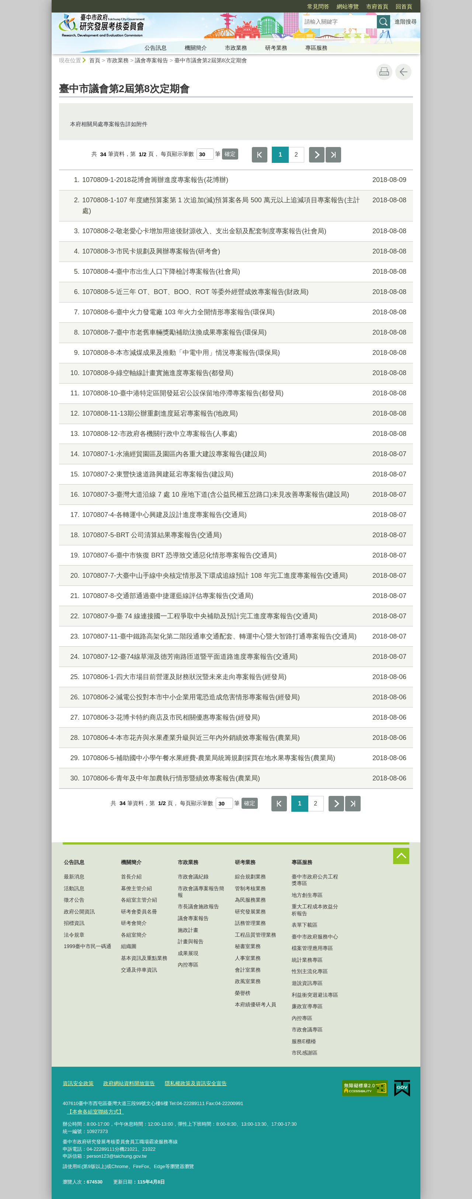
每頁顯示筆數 (177, 154)
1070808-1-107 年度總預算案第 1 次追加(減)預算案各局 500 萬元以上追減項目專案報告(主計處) (235, 204)
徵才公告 (74, 900)
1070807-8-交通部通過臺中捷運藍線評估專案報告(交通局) (235, 596)
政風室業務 (248, 981)
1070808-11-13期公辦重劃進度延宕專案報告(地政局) (235, 413)
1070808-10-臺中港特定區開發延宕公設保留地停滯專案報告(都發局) (235, 393)
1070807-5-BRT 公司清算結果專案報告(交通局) (235, 535)
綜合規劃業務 (250, 877)
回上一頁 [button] (403, 72)
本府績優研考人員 (255, 1004)
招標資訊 (74, 923)
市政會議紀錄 (193, 877)
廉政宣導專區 (307, 1006)
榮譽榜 (242, 993)
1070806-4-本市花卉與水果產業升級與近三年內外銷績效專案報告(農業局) (235, 738)
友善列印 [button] (384, 72)
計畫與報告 (191, 941)
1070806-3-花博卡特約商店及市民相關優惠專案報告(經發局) (235, 717)
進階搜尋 (406, 21)
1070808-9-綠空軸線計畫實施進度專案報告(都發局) (235, 373)
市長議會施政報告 (198, 906)
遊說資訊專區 (307, 983)
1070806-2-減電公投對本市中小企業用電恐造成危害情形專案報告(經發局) (235, 697)
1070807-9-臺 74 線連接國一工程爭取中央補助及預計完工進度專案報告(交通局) (235, 616)
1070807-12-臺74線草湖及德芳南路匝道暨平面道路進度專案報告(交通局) (235, 656)
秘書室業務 (248, 946)
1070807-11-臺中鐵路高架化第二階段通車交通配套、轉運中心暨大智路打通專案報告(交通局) (235, 636)
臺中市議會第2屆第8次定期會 (210, 60)
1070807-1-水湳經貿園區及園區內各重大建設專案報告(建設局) (235, 454)
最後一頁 (333, 154)
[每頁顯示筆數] (205, 154)
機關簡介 (196, 48)
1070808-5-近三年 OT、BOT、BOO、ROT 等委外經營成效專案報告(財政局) (235, 292)
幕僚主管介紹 (136, 888)
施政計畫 (188, 930)
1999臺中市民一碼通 (87, 946)
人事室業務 (248, 958)
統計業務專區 (307, 960)
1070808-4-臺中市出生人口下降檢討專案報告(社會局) (235, 271)
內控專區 (188, 965)
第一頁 (259, 154)
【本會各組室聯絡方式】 (93, 1111)
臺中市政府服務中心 (315, 937)
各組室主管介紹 (139, 900)
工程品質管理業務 (255, 935)
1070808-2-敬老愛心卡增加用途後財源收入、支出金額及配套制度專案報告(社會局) (235, 231)
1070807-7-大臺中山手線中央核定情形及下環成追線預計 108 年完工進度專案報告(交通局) (235, 575)
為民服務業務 (250, 900)
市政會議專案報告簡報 (201, 891)
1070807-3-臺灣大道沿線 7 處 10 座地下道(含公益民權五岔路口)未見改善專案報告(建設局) (235, 494)
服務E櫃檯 (304, 1041)
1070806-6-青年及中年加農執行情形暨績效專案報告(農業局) (235, 778)
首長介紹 (131, 877)
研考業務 (276, 48)
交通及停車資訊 (139, 970)
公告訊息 (156, 48)
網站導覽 (305, 6)
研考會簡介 (134, 923)
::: (48, 3)
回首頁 (361, 6)
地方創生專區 (307, 895)
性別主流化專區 (310, 971)
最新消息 (74, 877)
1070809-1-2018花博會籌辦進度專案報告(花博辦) (235, 180)
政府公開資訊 (79, 912)
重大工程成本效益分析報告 (315, 909)
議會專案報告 (151, 60)
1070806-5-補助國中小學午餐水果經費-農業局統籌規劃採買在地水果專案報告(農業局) (235, 758)
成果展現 (188, 953)
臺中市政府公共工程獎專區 (315, 880)
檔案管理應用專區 (312, 948)
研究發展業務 (250, 912)
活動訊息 (74, 888)
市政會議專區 (307, 1029)
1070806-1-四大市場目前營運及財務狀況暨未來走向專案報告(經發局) (235, 677)
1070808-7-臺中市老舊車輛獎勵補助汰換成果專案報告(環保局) (235, 332)
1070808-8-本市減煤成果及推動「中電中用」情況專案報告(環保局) (235, 352)
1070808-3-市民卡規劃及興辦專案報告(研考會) (235, 251)
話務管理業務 (250, 923)
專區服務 (316, 48)
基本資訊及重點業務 (144, 958)
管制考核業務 (250, 888)
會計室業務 (248, 970)
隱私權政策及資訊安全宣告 (187, 1083)
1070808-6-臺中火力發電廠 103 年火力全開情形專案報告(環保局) (235, 312)
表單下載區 (304, 925)
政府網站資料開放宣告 (125, 1083)
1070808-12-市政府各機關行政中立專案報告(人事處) (235, 434)
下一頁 (316, 154)
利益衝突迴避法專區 (315, 995)
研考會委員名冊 (139, 912)
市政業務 (236, 48)
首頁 (94, 60)
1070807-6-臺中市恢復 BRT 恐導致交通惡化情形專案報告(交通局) (235, 555)
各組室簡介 (134, 935)
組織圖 (128, 946)
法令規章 (74, 935)
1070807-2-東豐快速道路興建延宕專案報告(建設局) (235, 474)
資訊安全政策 (77, 1083)
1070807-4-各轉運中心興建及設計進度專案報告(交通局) (235, 515)
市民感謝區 (304, 1053)
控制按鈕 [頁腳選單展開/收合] (401, 856)
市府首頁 (335, 6)
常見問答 (276, 6)
